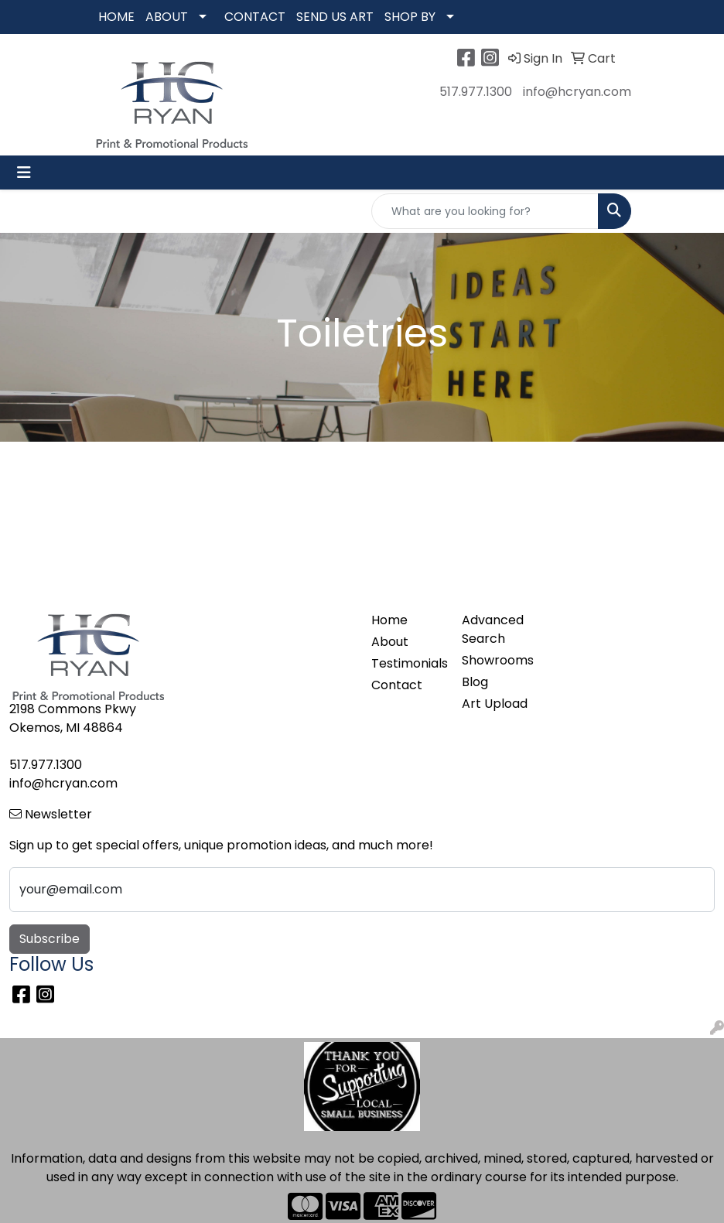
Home (389, 620)
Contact (396, 685)
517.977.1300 (475, 92)
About (389, 642)
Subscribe (49, 939)
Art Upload (495, 703)
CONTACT (254, 17)
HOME (116, 17)
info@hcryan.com (577, 92)
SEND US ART (335, 17)
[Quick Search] (485, 211)
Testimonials (407, 663)
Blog (475, 682)
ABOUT (166, 17)
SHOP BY (409, 17)
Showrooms (498, 660)
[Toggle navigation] (24, 172)
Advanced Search (493, 629)
